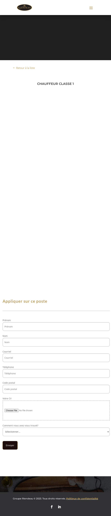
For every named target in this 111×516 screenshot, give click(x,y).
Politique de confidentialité (82, 498)
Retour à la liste (25, 68)
